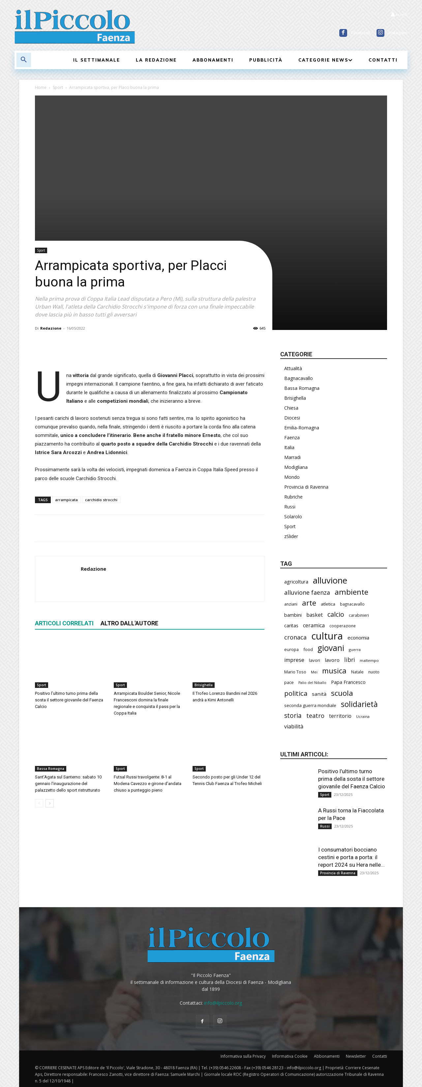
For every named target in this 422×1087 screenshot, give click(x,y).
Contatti (379, 1056)
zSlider (291, 536)
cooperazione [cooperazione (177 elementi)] (342, 625)
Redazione (50, 328)
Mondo (292, 477)
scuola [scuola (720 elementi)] (342, 693)
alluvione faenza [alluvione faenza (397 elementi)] (307, 592)
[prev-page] (39, 803)
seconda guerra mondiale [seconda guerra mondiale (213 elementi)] (310, 705)
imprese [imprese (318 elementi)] (294, 660)
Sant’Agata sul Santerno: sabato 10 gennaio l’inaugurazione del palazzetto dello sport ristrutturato (68, 783)
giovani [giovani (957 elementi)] (330, 647)
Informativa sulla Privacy (243, 1056)
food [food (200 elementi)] (308, 649)
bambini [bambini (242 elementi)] (293, 615)
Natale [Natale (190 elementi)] (357, 672)
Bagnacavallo (298, 378)
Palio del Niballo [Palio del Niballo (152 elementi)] (312, 682)
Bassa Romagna (50, 768)
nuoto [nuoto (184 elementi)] (373, 672)
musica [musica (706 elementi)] (334, 670)
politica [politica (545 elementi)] (295, 693)
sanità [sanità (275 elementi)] (319, 694)
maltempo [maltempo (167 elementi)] (369, 660)
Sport (58, 87)
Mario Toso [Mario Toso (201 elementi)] (295, 672)
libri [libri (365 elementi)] (349, 659)
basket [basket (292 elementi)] (314, 614)
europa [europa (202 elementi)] (291, 649)
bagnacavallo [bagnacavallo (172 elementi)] (352, 604)
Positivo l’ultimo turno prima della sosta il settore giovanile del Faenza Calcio (69, 700)
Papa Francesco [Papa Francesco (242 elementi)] (348, 682)
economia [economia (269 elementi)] (358, 637)
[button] (23, 60)
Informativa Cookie (290, 1056)
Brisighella (204, 685)
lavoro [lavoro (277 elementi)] (332, 660)
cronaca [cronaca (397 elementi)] (295, 637)
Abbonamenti (327, 1056)
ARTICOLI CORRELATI (64, 623)
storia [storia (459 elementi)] (293, 715)
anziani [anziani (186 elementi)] (290, 604)
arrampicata (66, 499)
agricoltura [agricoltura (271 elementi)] (296, 581)
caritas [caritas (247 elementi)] (291, 625)
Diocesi (292, 418)
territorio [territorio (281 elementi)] (340, 716)
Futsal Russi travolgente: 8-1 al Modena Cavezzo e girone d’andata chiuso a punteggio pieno (147, 783)
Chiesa (291, 408)
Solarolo (293, 516)
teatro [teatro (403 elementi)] (315, 715)
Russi (289, 506)
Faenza (292, 437)
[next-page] (49, 803)
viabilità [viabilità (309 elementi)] (293, 726)
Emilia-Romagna (301, 427)
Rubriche (293, 497)
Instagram (397, 32)
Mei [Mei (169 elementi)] (314, 671)
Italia (289, 447)
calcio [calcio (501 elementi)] (335, 614)
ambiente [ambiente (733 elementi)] (351, 591)
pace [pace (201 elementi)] (289, 682)
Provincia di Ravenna (306, 487)
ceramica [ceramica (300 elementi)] (314, 625)
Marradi (292, 457)
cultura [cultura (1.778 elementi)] (327, 636)
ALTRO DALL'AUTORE (129, 623)
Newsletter (356, 1056)
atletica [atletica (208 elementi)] (328, 604)
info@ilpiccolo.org (223, 1003)
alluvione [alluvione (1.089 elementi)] (330, 580)
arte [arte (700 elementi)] (309, 602)
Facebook (361, 32)
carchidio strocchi (101, 499)
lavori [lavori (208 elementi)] (314, 660)
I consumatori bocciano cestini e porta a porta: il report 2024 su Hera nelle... (351, 857)
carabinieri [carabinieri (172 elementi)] (359, 615)
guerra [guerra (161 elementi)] (355, 649)
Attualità (293, 368)
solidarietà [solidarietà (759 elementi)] (359, 704)
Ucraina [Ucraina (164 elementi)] (363, 716)
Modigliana (296, 467)
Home (40, 87)
